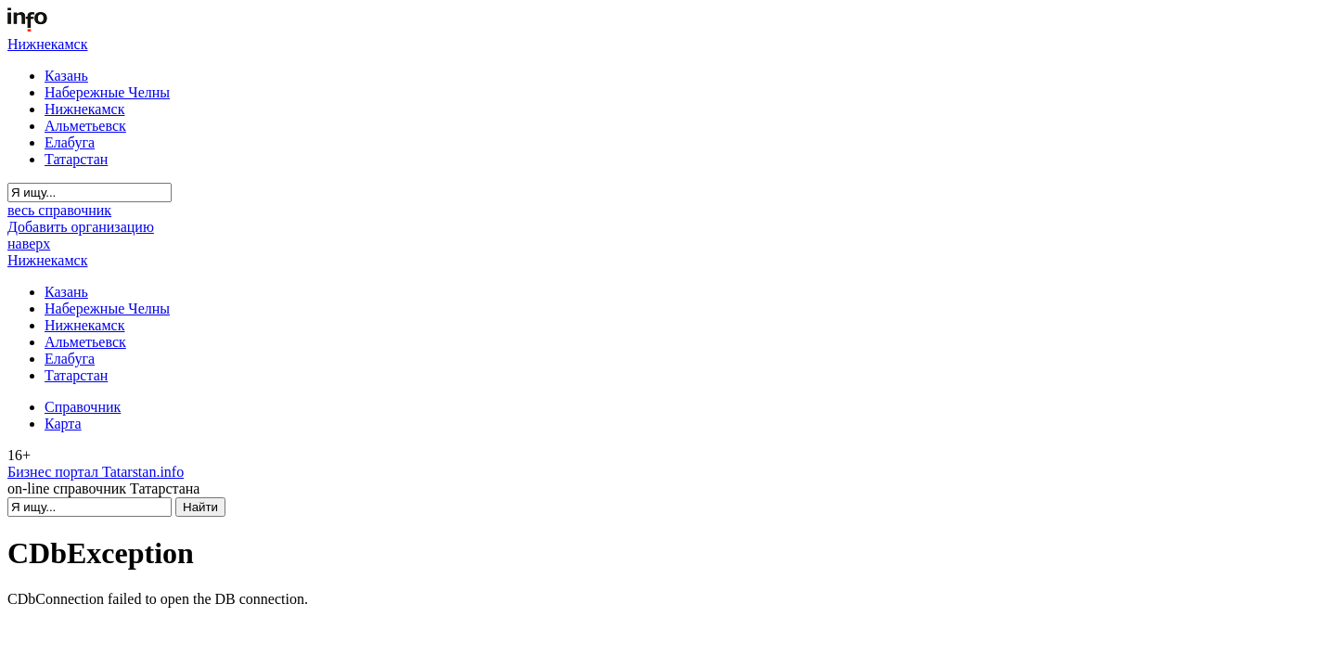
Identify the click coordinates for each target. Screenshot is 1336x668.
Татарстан (76, 159)
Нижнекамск (47, 44)
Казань (66, 76)
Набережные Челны (107, 92)
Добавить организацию (80, 227)
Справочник (83, 407)
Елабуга (70, 142)
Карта (63, 423)
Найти (200, 507)
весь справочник (59, 210)
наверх (28, 243)
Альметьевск (85, 126)
